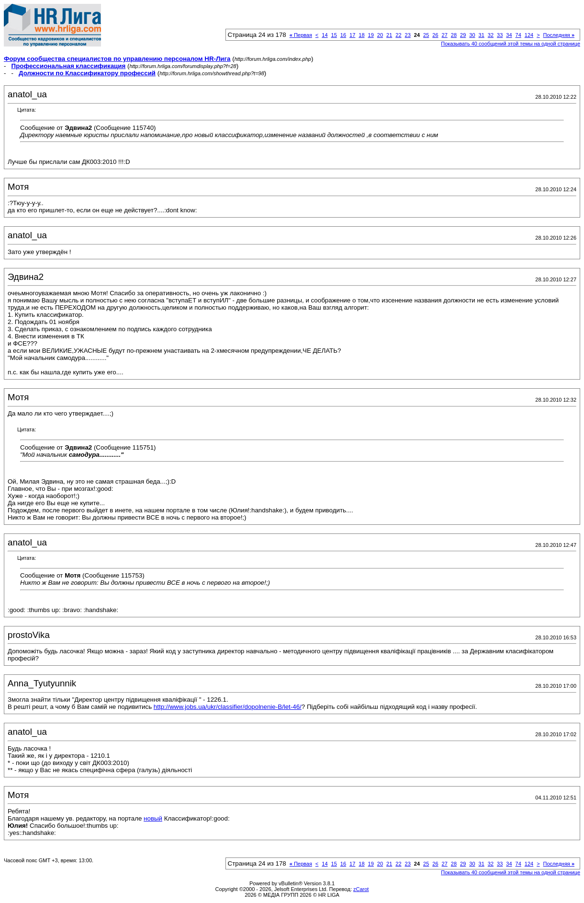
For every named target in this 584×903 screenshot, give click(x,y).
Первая (301, 35)
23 (408, 35)
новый (153, 818)
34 (509, 35)
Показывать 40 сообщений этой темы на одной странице (510, 43)
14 (324, 35)
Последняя (558, 35)
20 (380, 35)
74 (518, 35)
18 (361, 35)
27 (445, 35)
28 (454, 35)
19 (371, 35)
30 (472, 35)
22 (398, 35)
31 (481, 35)
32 (491, 35)
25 (426, 35)
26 (435, 35)
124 (529, 35)
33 (500, 35)
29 (463, 35)
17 (352, 35)
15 (334, 35)
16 (343, 35)
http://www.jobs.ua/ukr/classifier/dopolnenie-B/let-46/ (228, 706)
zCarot (361, 889)
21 (389, 35)
